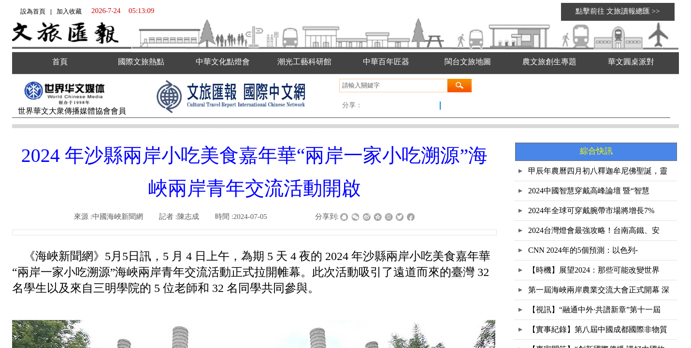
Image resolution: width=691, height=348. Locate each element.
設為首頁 (32, 11)
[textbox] (393, 85)
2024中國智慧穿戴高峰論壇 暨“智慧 (588, 191)
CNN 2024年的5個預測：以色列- (583, 250)
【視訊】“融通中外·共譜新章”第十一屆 (594, 309)
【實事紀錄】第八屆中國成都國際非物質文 (597, 332)
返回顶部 (670, 299)
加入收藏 (69, 11)
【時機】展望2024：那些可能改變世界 (594, 270)
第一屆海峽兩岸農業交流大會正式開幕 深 (598, 290)
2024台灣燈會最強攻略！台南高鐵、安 (594, 230)
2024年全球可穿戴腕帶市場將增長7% (591, 210)
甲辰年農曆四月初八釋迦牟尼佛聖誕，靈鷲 (597, 174)
